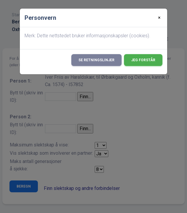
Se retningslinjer (96, 60)
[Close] (159, 18)
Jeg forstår (143, 60)
